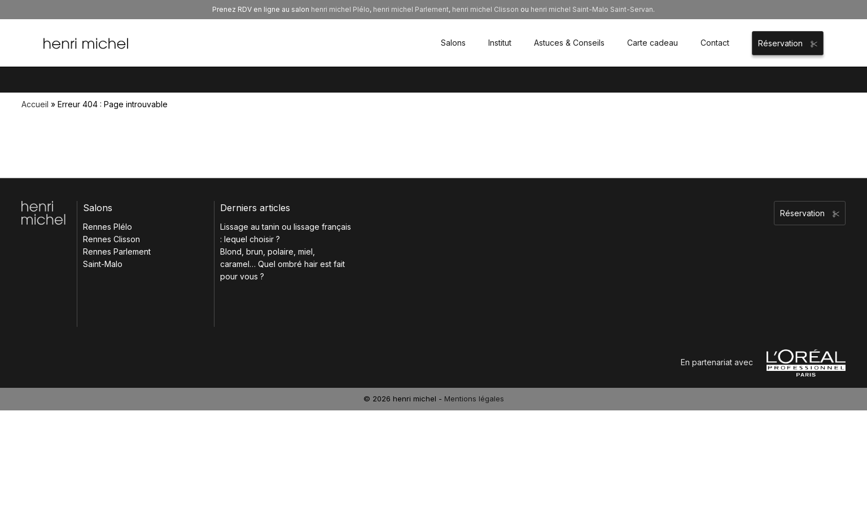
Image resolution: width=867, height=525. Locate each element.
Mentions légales (474, 398)
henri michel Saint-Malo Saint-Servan (592, 9)
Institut (499, 42)
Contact (714, 42)
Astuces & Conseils (569, 42)
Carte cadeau (652, 42)
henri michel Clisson (485, 9)
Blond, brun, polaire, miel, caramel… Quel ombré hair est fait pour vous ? (282, 264)
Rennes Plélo (107, 226)
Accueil (35, 104)
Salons (453, 42)
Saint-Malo (102, 264)
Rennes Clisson (111, 239)
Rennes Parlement (117, 251)
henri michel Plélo (340, 9)
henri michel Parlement (411, 9)
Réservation (787, 43)
